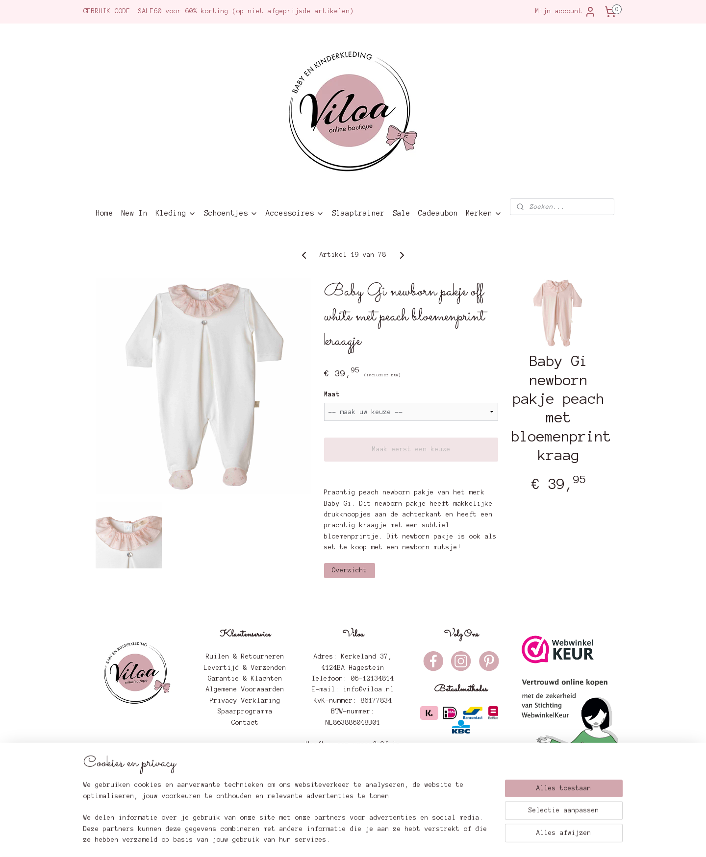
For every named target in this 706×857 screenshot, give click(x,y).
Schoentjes (231, 213)
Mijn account (565, 12)
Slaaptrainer (358, 213)
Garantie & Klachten (245, 678)
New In (134, 213)
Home (104, 213)
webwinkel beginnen (379, 839)
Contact (245, 722)
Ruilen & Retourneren (245, 656)
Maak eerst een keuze (411, 449)
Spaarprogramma (245, 711)
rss (339, 839)
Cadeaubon (438, 213)
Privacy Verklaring (245, 700)
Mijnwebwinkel (466, 839)
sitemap (316, 839)
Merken (484, 213)
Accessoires (295, 213)
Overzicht (349, 570)
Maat (332, 394)
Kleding (175, 213)
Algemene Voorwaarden (245, 689)
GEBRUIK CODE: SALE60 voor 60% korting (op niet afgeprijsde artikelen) (218, 11)
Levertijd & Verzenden (245, 667)
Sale (401, 213)
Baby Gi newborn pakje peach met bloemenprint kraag (559, 408)
